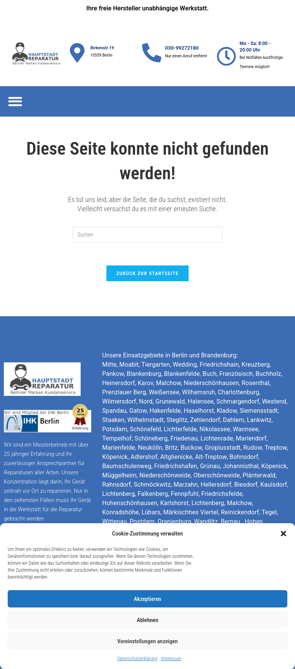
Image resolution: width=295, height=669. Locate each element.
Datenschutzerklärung (137, 658)
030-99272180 (182, 48)
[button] (283, 533)
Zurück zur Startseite (147, 274)
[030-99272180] (151, 52)
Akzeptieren (147, 599)
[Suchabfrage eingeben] (147, 234)
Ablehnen (147, 620)
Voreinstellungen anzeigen (147, 641)
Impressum (171, 658)
